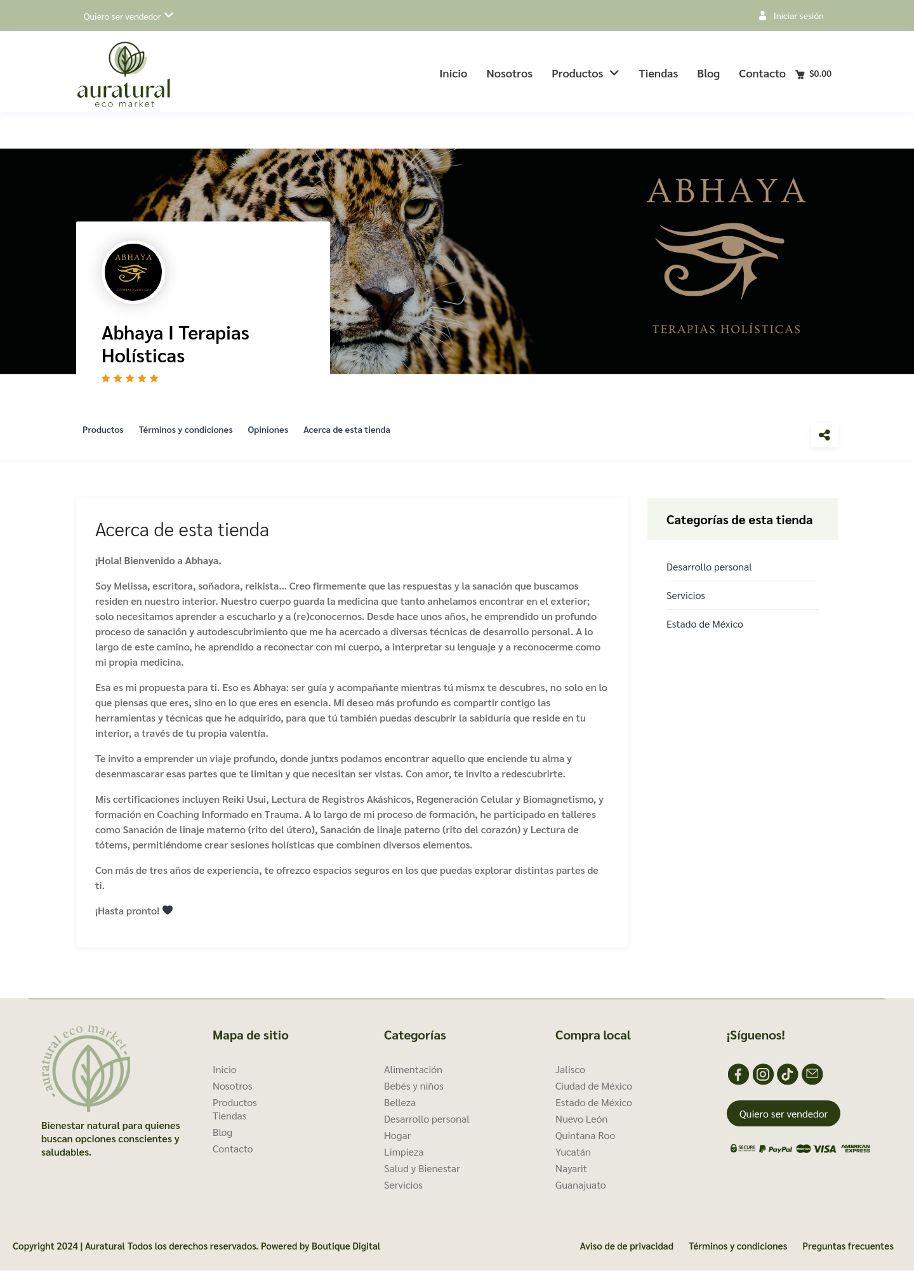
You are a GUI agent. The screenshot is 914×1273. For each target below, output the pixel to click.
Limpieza (403, 1154)
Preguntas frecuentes (848, 1248)
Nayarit (571, 1170)
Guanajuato (580, 1187)
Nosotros (509, 72)
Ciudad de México (593, 1088)
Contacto (762, 72)
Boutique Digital (346, 1248)
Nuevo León (581, 1121)
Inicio (453, 72)
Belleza (400, 1104)
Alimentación (413, 1071)
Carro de (820, 73)
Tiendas (658, 72)
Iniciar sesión (799, 15)
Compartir (824, 435)
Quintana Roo (585, 1137)
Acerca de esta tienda (372, 435)
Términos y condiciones (196, 435)
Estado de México (704, 626)
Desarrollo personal (709, 569)
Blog (708, 72)
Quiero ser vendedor (122, 16)
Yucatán (573, 1154)
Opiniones (285, 435)
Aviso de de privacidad (626, 1248)
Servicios (685, 597)
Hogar (397, 1137)
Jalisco (570, 1071)
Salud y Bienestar (422, 1170)
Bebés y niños (414, 1088)
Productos (585, 73)
